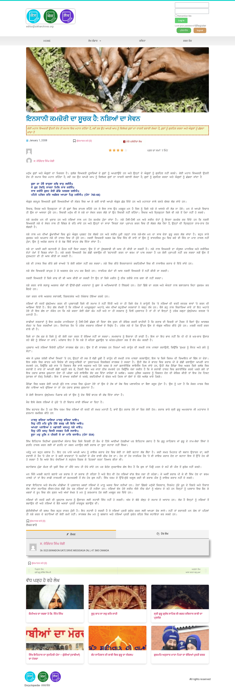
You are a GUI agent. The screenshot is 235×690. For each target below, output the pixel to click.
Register (201, 25)
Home (47, 40)
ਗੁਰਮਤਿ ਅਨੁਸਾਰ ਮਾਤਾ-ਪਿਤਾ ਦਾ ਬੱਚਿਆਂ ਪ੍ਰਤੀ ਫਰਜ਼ (179, 654)
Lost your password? (185, 25)
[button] (184, 30)
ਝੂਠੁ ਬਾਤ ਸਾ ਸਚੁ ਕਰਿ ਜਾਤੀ (104, 613)
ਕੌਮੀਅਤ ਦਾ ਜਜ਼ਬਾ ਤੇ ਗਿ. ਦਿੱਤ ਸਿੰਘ (46, 613)
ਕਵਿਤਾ (142, 40)
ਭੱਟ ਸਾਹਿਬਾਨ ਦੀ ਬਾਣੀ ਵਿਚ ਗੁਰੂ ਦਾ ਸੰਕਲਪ (112, 654)
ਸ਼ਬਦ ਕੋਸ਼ (187, 40)
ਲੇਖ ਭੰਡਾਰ (95, 41)
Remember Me (183, 16)
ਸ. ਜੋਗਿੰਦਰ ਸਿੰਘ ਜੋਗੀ (44, 161)
